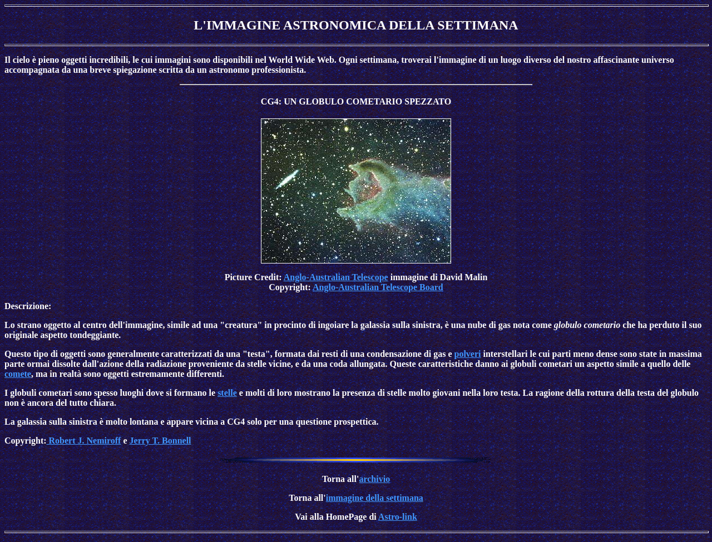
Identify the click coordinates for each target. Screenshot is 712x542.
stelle (227, 392)
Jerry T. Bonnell (160, 440)
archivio (374, 479)
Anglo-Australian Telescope (336, 277)
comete (17, 374)
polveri (467, 354)
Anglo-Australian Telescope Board (378, 287)
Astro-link (397, 516)
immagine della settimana (374, 498)
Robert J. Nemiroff (84, 440)
